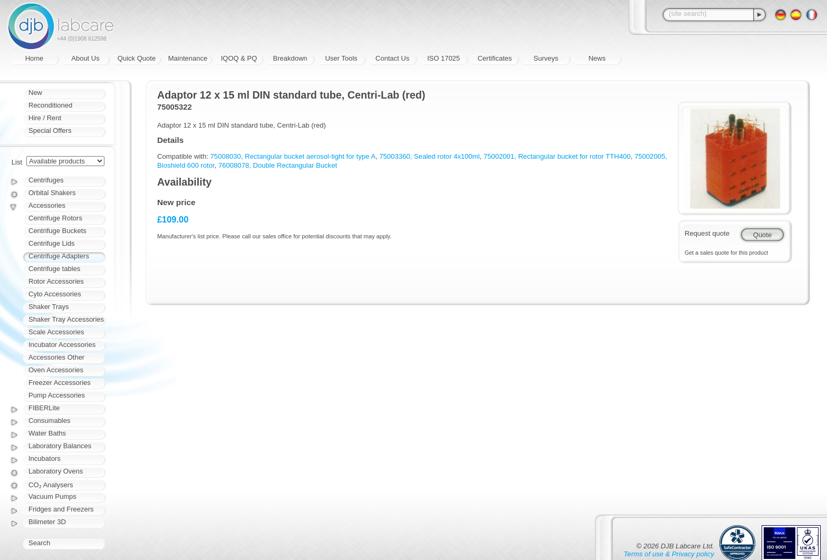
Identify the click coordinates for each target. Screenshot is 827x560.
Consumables (49, 420)
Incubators (44, 458)
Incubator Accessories (61, 345)
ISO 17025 (443, 58)
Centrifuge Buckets (57, 231)
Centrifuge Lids (51, 243)
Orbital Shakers (52, 193)
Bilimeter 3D (47, 522)
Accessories (46, 205)
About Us (85, 58)
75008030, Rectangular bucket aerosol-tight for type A (293, 156)
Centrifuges (45, 180)
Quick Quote (137, 58)
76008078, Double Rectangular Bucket (277, 165)
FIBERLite (44, 408)
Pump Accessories (56, 395)
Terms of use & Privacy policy (669, 554)
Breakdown (290, 58)
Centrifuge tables (54, 269)
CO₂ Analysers (50, 485)
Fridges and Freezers (61, 509)
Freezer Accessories (59, 383)
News (597, 58)
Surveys (546, 58)
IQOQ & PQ (239, 58)
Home (34, 58)
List (17, 162)
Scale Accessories (56, 332)
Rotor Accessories (56, 281)
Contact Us (392, 58)
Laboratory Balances (59, 446)
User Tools (341, 58)
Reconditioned (50, 105)
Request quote (707, 233)
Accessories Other (56, 357)
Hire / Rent (44, 118)
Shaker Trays (48, 307)
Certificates (494, 58)
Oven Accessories (55, 370)
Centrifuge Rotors (55, 218)
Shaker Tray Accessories (66, 319)
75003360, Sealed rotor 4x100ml (429, 156)
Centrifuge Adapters (58, 256)
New (35, 92)
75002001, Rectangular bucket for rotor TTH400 (557, 156)
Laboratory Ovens (55, 471)
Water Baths (47, 433)
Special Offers (49, 130)
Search (39, 543)
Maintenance (187, 58)
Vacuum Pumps (52, 496)
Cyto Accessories (54, 294)
